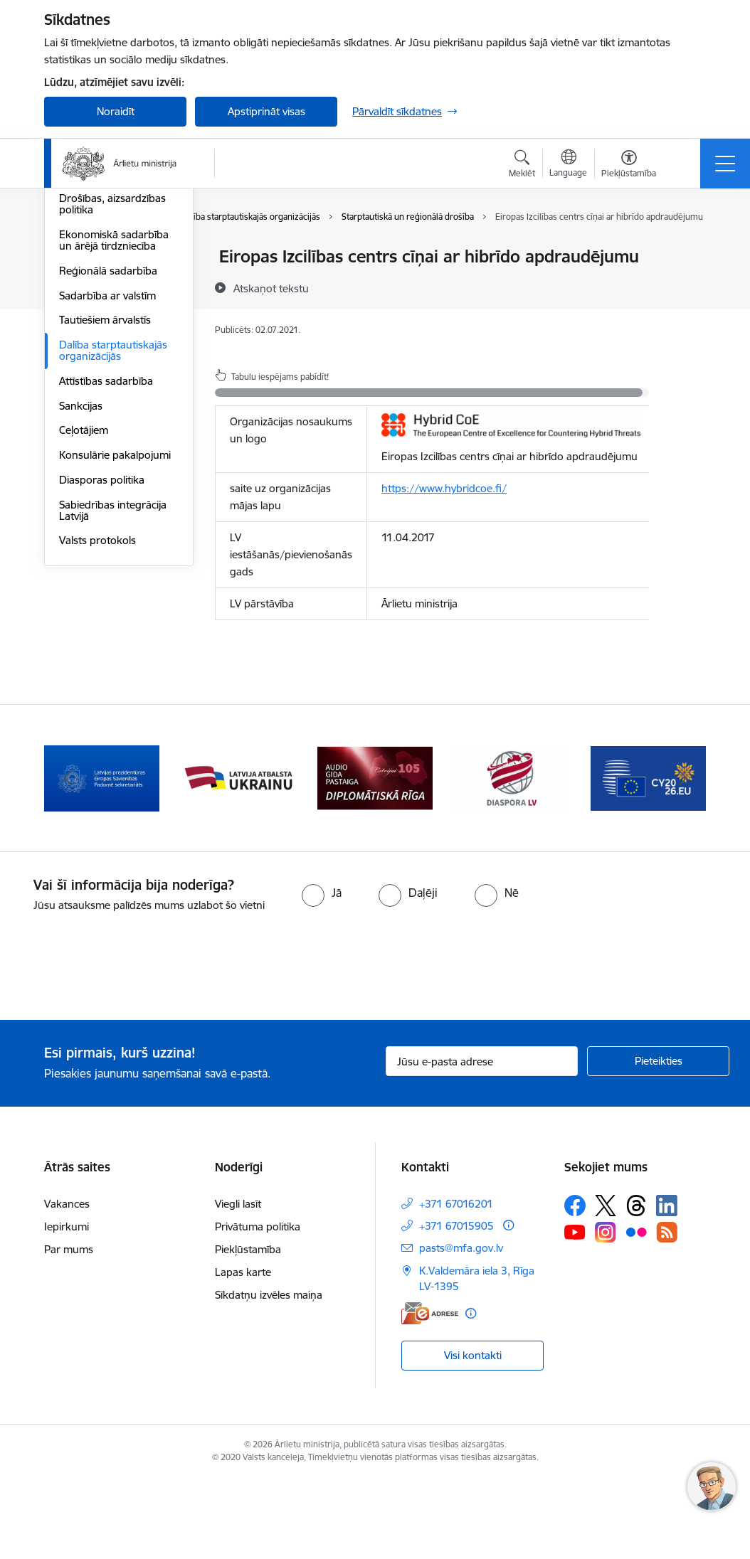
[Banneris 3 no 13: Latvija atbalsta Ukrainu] (238, 858)
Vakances (67, 1284)
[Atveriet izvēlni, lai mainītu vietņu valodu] (568, 165)
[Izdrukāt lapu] (686, 250)
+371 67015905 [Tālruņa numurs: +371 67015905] (456, 1306)
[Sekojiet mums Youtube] (575, 1312)
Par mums (68, 1329)
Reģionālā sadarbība (108, 440)
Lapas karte (243, 1352)
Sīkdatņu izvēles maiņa (268, 1375)
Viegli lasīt (238, 1284)
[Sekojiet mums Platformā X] (605, 1286)
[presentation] (119, 1048)
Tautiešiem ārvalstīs (105, 489)
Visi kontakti (473, 1435)
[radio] (322, 973)
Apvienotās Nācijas (103, 282)
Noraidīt (115, 111)
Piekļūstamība (248, 1329)
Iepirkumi (66, 1307)
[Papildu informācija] (508, 1305)
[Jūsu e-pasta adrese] (482, 1142)
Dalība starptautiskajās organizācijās (113, 519)
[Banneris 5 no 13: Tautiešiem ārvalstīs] (511, 858)
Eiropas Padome (98, 307)
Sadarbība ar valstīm (107, 465)
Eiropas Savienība (101, 257)
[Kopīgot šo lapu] (686, 286)
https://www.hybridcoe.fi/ (444, 488)
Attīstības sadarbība (106, 550)
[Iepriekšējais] (67, 859)
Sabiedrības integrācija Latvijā (113, 679)
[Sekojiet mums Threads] (636, 1286)
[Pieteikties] (658, 1142)
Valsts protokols (97, 709)
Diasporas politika (101, 649)
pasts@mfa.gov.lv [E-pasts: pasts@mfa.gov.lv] (461, 1328)
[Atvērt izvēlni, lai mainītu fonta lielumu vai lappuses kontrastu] (628, 166)
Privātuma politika (257, 1307)
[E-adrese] (429, 1393)
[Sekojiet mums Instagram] (605, 1312)
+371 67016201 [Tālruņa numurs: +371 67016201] (456, 1284)
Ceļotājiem (83, 599)
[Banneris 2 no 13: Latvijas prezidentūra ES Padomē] (101, 858)
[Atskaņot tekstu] (271, 288)
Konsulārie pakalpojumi (115, 624)
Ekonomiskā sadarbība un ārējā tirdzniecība (114, 409)
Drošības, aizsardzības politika (112, 373)
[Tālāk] (682, 859)
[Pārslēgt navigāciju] (725, 163)
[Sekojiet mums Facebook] (575, 1286)
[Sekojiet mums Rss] (666, 1312)
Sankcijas (80, 575)
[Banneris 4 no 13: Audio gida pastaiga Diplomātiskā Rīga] (375, 858)
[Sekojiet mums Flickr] (636, 1312)
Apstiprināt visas (266, 111)
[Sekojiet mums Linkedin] (666, 1286)
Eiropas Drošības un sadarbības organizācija (115, 337)
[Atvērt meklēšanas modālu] (522, 166)
